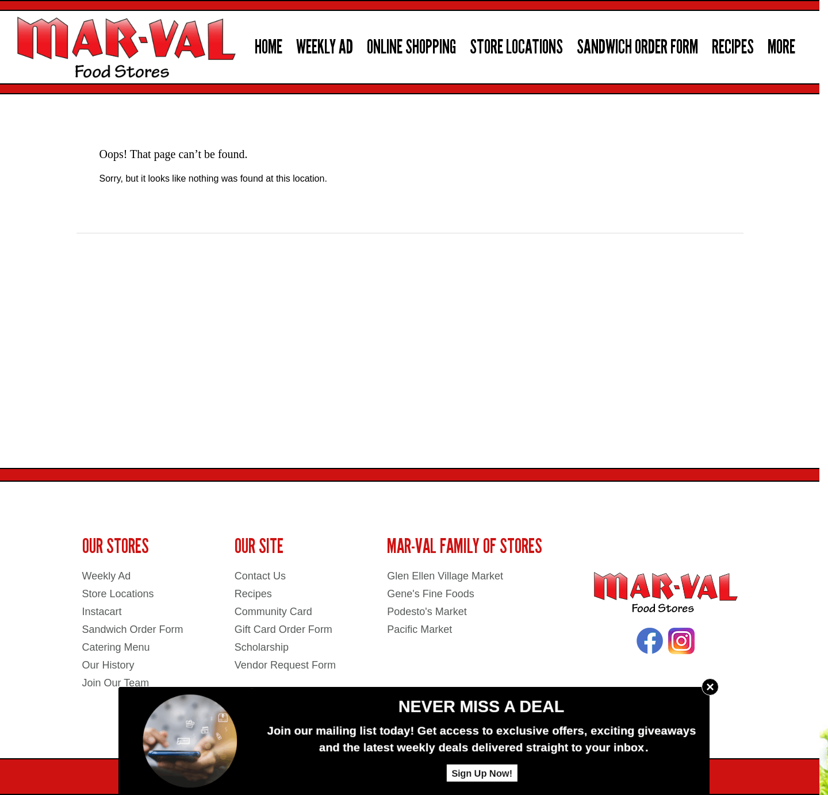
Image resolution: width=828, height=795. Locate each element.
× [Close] (710, 686)
